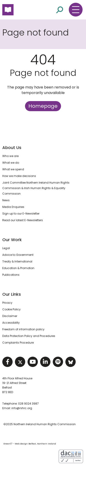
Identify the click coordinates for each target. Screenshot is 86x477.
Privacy (7, 303)
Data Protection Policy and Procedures (28, 336)
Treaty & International (17, 261)
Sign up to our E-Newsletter (20, 213)
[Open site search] (60, 10)
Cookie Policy (11, 309)
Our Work (12, 240)
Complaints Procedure (18, 343)
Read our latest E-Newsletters (22, 220)
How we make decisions (19, 176)
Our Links (11, 294)
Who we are (10, 156)
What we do (10, 163)
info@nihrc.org (21, 408)
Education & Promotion (18, 268)
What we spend (13, 169)
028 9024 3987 (28, 403)
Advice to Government (17, 255)
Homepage (43, 106)
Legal (6, 248)
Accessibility (11, 323)
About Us (11, 147)
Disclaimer (9, 316)
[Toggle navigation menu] (76, 10)
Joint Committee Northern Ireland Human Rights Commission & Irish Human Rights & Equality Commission (35, 188)
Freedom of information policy (23, 329)
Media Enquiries (13, 207)
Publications (10, 275)
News (6, 200)
